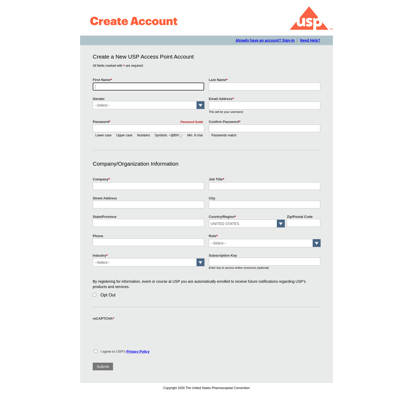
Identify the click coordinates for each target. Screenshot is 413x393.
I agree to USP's (125, 351)
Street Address (105, 198)
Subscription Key (223, 255)
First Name (102, 80)
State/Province (104, 217)
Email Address (221, 99)
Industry (100, 255)
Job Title (216, 179)
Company (101, 179)
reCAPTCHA (103, 319)
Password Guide (191, 121)
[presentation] (133, 332)
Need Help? (310, 40)
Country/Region (222, 217)
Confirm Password (225, 122)
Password (101, 122)
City (212, 198)
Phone (98, 236)
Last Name (218, 80)
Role (213, 236)
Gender (99, 99)
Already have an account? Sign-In (265, 40)
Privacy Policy (138, 351)
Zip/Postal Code (300, 217)
